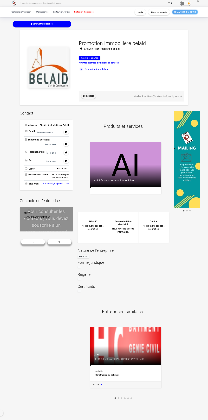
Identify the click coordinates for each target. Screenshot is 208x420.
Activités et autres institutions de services (99, 63)
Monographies (44, 12)
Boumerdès (89, 96)
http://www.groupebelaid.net (55, 183)
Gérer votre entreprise (42, 24)
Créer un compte (159, 12)
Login (140, 12)
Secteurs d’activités (64, 12)
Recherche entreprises (21, 12)
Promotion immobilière (96, 69)
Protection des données (88, 12)
